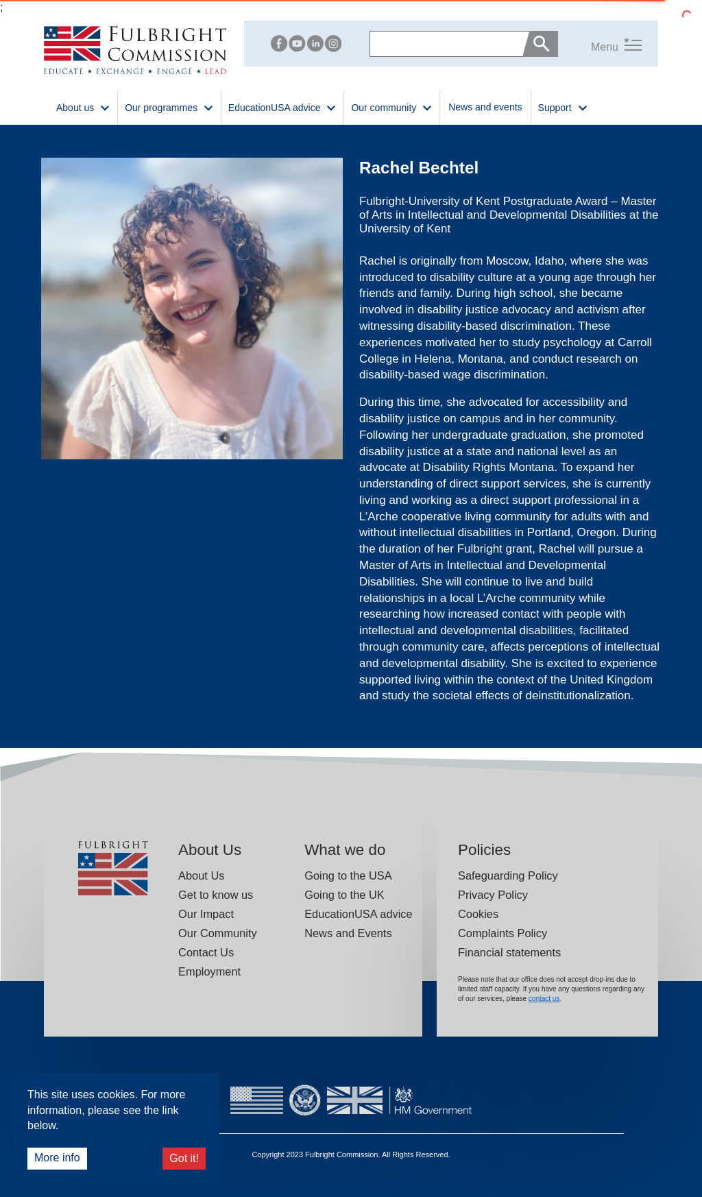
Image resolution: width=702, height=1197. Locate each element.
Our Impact (206, 914)
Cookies (478, 914)
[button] (600, 44)
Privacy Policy (493, 894)
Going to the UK (344, 894)
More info (57, 1157)
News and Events (347, 933)
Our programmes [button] (169, 106)
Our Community (217, 933)
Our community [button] (392, 106)
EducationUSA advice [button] (282, 106)
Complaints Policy (502, 933)
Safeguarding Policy (508, 875)
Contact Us (206, 952)
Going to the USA (347, 875)
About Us (201, 875)
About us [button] (83, 106)
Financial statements (509, 952)
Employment (209, 971)
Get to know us (215, 894)
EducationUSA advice (358, 914)
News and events (485, 106)
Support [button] (563, 106)
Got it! (184, 1158)
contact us (544, 998)
